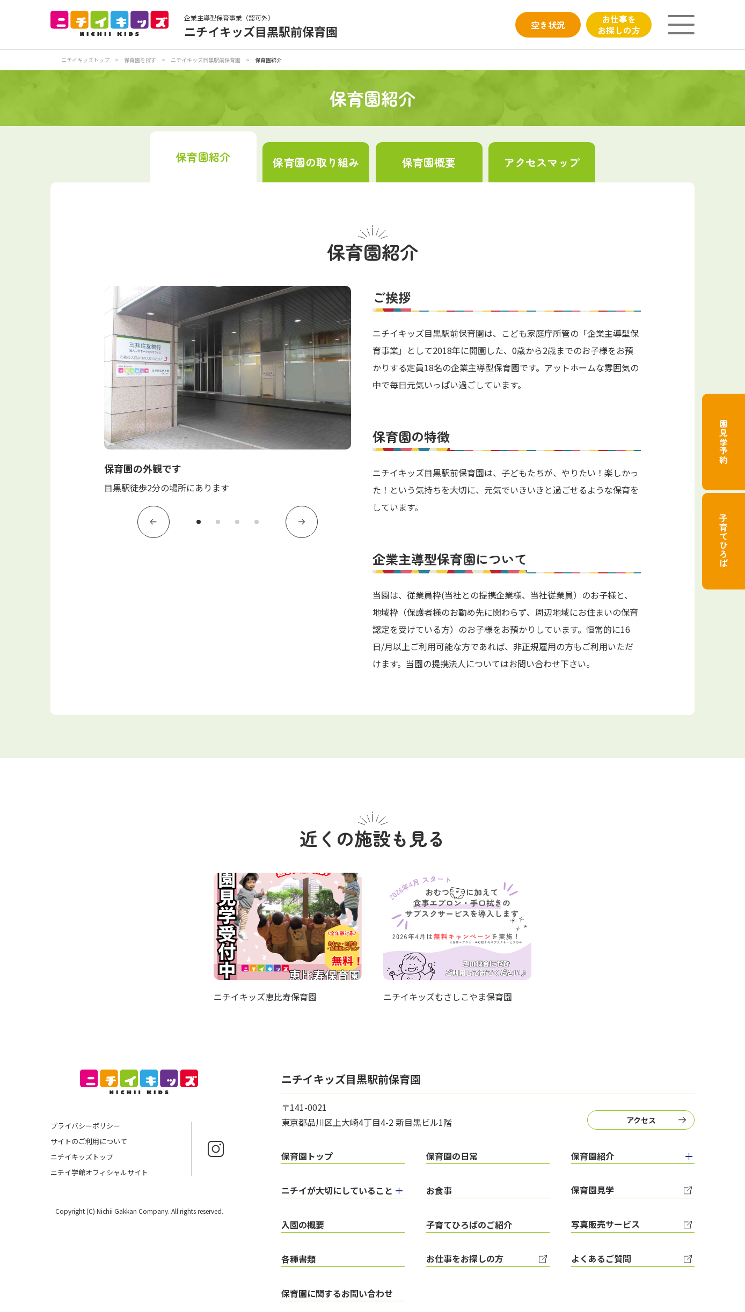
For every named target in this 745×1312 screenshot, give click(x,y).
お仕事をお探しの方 (618, 24)
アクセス (641, 1120)
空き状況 (548, 24)
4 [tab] (256, 522)
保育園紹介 (203, 157)
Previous (153, 522)
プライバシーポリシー (85, 1126)
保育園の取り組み (316, 162)
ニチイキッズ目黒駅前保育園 (206, 60)
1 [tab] (198, 522)
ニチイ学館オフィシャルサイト (99, 1172)
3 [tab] (237, 522)
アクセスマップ (542, 162)
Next (302, 522)
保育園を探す (140, 60)
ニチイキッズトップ (85, 60)
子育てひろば (723, 541)
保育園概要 (429, 162)
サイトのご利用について (88, 1141)
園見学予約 (723, 442)
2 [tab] (218, 522)
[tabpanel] (228, 390)
